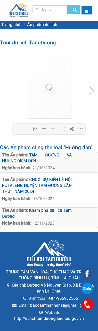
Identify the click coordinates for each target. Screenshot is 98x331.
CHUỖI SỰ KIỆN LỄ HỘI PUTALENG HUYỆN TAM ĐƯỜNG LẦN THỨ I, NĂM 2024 (37, 185)
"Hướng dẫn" (78, 147)
